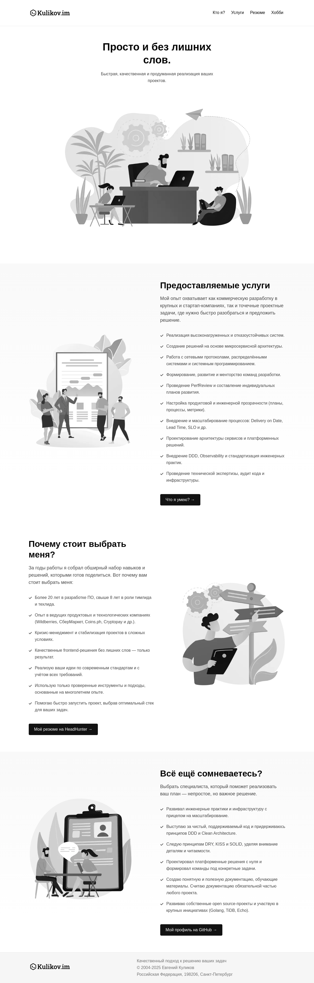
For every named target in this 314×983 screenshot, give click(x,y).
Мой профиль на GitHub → (191, 930)
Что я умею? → (180, 499)
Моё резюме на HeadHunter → (63, 729)
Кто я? (219, 12)
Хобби (277, 12)
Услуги (237, 12)
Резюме (257, 12)
